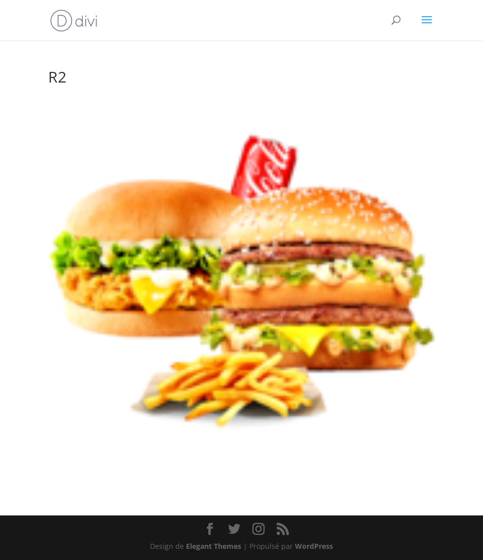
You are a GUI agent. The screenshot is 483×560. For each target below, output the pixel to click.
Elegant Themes (213, 546)
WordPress (314, 546)
